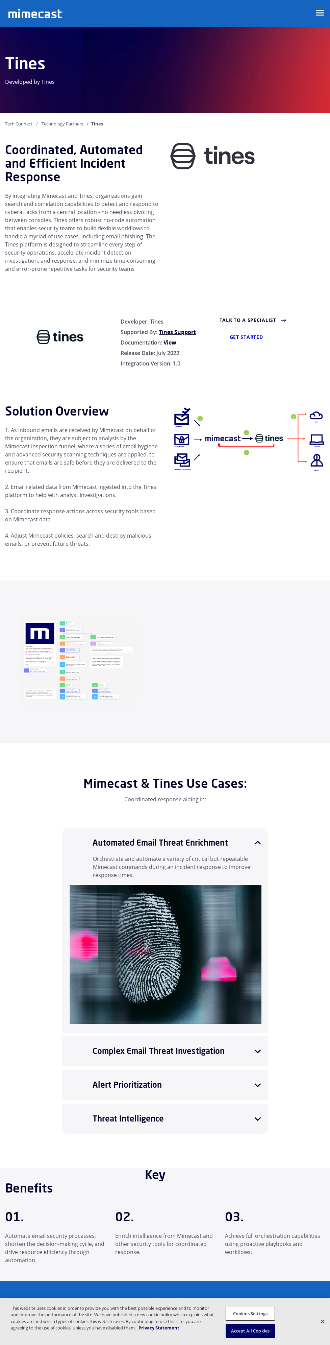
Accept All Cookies (250, 1331)
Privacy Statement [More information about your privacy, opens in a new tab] (158, 1328)
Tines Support (177, 332)
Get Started (246, 337)
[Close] (322, 1321)
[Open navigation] (320, 13)
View (169, 342)
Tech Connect (18, 124)
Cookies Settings (250, 1314)
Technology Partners (62, 124)
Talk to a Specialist (248, 320)
